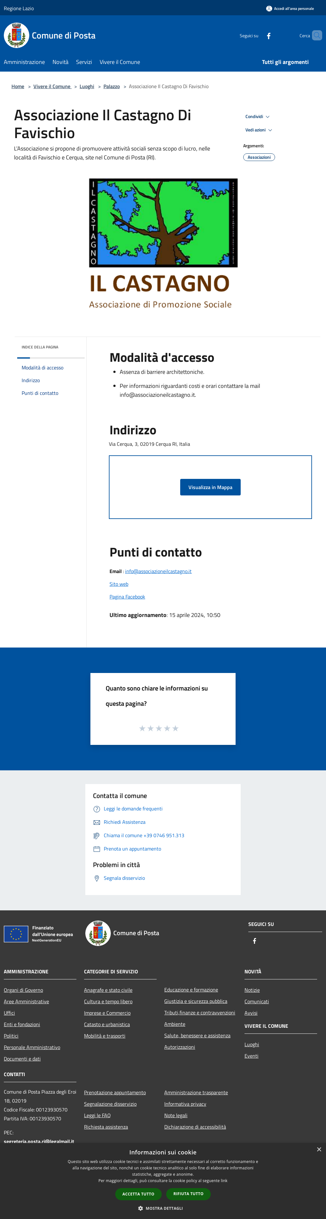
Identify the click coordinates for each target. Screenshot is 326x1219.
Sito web (119, 584)
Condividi (258, 117)
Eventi (251, 1056)
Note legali (176, 1115)
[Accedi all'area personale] (290, 8)
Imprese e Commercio (107, 1013)
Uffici (9, 1013)
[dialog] (163, 1181)
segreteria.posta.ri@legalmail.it (39, 1141)
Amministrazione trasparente (196, 1092)
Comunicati (256, 1001)
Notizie (252, 990)
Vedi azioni (259, 130)
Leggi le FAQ (97, 1115)
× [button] (318, 1149)
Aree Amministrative (26, 1001)
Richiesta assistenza (106, 1127)
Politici (11, 1036)
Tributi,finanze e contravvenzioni (199, 1012)
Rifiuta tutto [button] (189, 1193)
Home (17, 86)
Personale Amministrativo (32, 1047)
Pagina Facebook (127, 596)
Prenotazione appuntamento (115, 1092)
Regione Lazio (19, 8)
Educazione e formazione (191, 989)
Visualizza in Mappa (210, 487)
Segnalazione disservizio (110, 1104)
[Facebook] (258, 35)
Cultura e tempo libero (108, 1001)
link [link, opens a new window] (224, 1180)
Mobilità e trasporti (104, 1036)
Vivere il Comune (52, 86)
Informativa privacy (185, 1104)
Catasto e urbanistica (107, 1024)
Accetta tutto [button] (138, 1194)
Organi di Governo (23, 990)
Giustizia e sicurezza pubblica (195, 1001)
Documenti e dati (22, 1058)
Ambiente (174, 1024)
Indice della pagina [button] (40, 347)
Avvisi (251, 1013)
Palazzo (111, 86)
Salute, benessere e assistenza (197, 1035)
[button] (163, 1208)
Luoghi (87, 86)
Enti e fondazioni (22, 1024)
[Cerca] (314, 35)
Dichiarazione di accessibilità (195, 1127)
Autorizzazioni (179, 1047)
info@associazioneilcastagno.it (158, 571)
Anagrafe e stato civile (108, 990)
